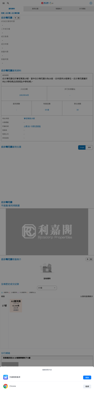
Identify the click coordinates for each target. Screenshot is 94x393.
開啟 (87, 377)
